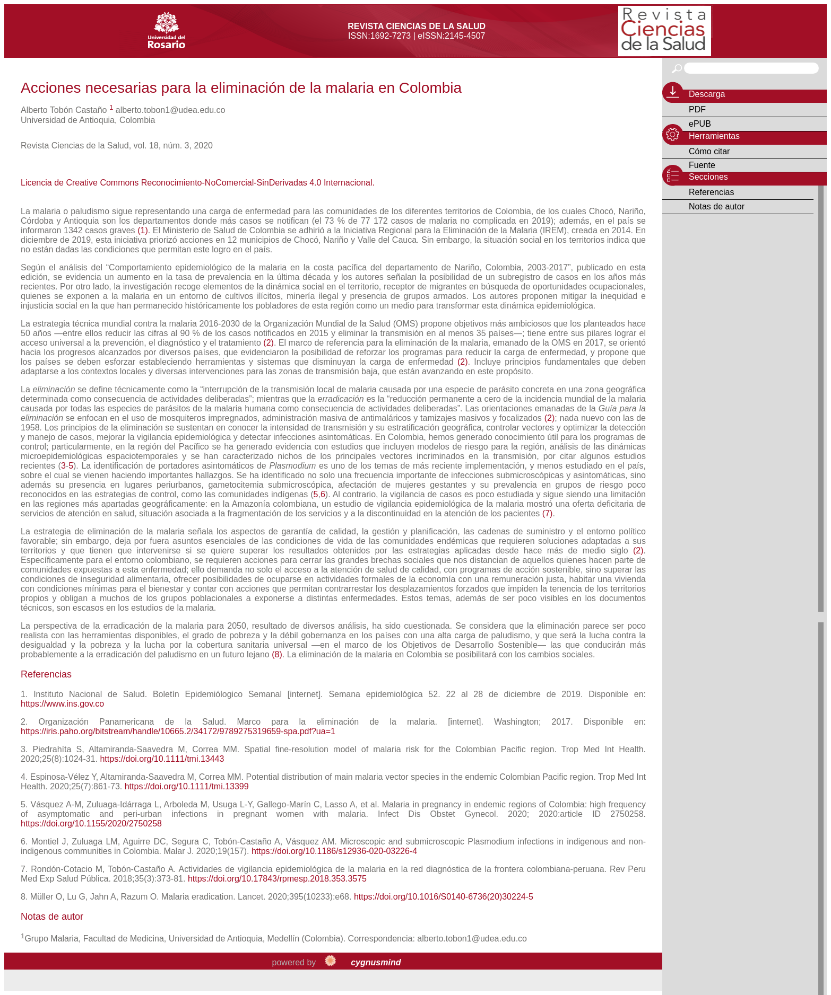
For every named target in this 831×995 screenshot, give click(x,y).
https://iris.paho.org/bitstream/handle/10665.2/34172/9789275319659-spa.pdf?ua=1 (178, 731)
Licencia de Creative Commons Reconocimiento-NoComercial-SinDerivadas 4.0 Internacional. (198, 182)
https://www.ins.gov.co (62, 703)
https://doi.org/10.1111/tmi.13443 (162, 758)
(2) (268, 342)
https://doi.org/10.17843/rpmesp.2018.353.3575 (277, 878)
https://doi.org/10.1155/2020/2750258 (91, 823)
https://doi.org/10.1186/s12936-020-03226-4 (334, 851)
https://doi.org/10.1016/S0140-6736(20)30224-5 (443, 896)
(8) (277, 654)
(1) (142, 230)
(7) (547, 513)
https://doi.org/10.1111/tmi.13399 (187, 786)
